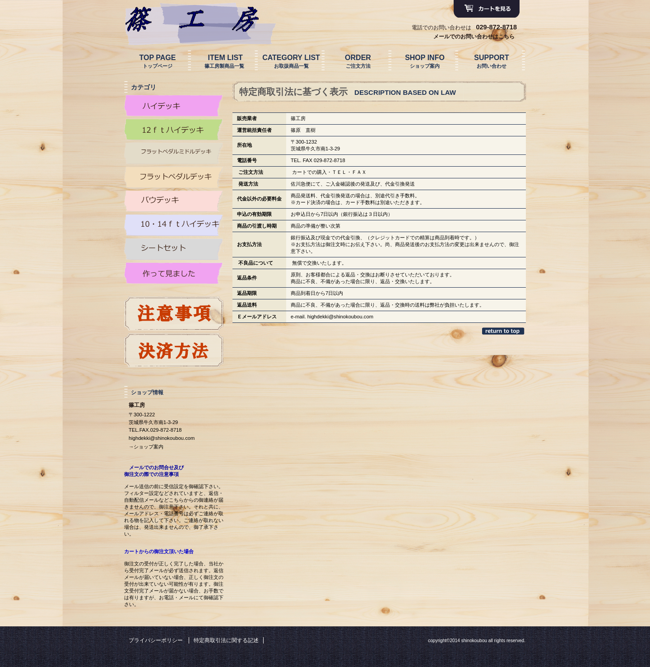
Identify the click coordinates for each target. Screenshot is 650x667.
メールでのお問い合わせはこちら (474, 36)
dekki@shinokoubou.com (345, 316)
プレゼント (173, 313)
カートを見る (487, 9)
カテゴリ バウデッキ (173, 201)
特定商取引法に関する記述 (226, 640)
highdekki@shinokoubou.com (162, 438)
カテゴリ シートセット (173, 249)
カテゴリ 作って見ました (173, 273)
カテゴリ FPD (173, 177)
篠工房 (192, 19)
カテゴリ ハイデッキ (173, 106)
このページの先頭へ (504, 331)
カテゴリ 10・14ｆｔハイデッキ (173, 225)
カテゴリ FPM (173, 153)
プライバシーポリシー (156, 640)
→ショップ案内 (146, 446)
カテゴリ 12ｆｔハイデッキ (173, 129)
